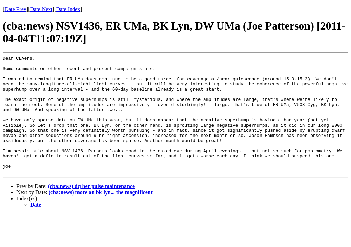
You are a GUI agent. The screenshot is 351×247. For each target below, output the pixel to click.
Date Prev (15, 9)
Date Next (41, 9)
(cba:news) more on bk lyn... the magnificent (101, 216)
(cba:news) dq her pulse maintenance (91, 210)
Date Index (68, 9)
